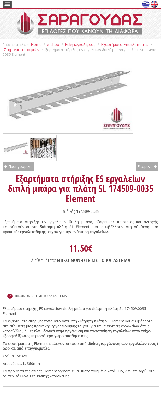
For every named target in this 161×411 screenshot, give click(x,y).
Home (36, 44)
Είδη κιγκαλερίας (80, 44)
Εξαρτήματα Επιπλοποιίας (125, 44)
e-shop (53, 44)
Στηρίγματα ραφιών (21, 49)
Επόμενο (147, 166)
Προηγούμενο (18, 166)
